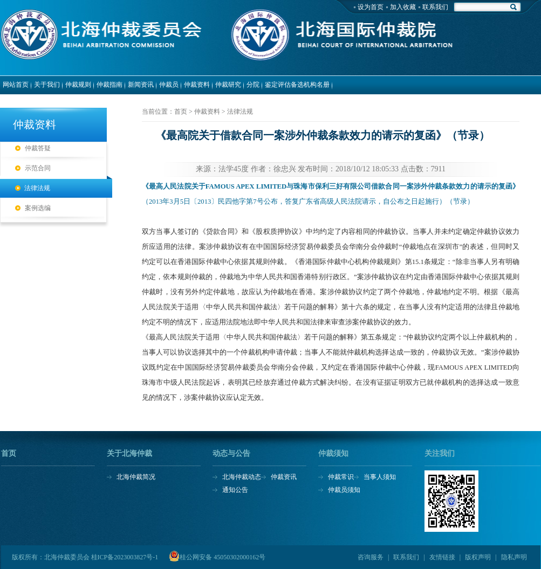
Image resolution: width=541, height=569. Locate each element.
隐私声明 (514, 557)
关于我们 (47, 84)
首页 (8, 453)
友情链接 (442, 557)
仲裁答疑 (38, 148)
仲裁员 (169, 84)
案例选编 (38, 208)
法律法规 (37, 188)
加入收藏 (403, 7)
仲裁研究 (228, 84)
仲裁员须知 (344, 490)
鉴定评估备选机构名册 (297, 84)
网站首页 (16, 84)
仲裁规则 (78, 84)
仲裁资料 (197, 84)
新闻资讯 (141, 84)
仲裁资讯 (284, 477)
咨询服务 (371, 557)
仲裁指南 (109, 84)
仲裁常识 (341, 477)
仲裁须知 (333, 453)
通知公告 (235, 490)
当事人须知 (380, 477)
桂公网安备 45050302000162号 (222, 557)
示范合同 (38, 168)
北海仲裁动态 (241, 477)
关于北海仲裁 (129, 453)
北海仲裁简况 (136, 477)
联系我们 (435, 7)
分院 (252, 84)
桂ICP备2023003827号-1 (125, 557)
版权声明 (478, 557)
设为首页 (371, 7)
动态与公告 (231, 453)
